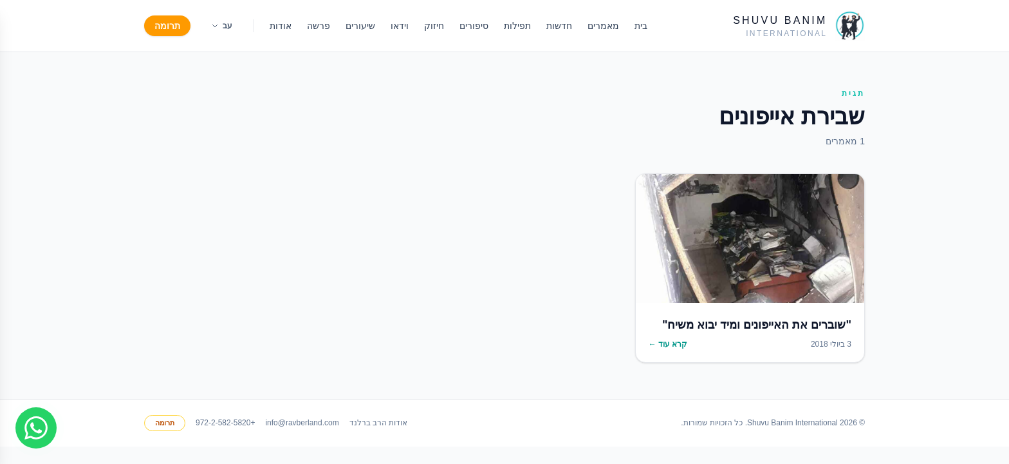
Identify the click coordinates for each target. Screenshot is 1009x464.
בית (640, 26)
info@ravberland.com (301, 422)
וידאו (400, 26)
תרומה (167, 26)
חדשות (559, 26)
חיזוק (434, 26)
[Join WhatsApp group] (36, 428)
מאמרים (603, 26)
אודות (281, 26)
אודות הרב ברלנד (378, 422)
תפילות (517, 26)
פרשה (318, 26)
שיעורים (360, 26)
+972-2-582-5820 (225, 422)
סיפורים (473, 26)
